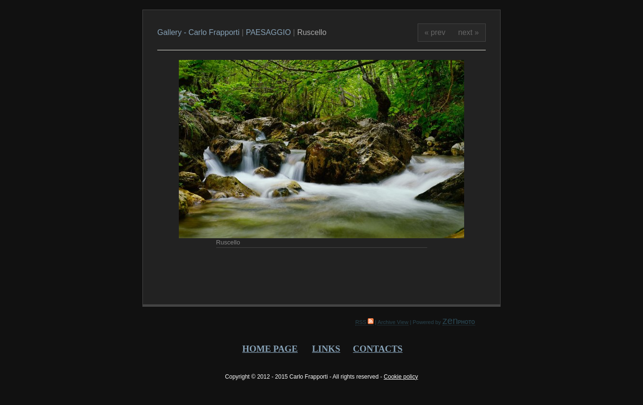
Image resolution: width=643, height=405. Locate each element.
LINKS (326, 349)
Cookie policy (401, 376)
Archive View (392, 322)
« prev (434, 32)
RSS (364, 322)
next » (468, 32)
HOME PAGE (270, 349)
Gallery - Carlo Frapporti (199, 32)
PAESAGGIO (268, 32)
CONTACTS (377, 349)
